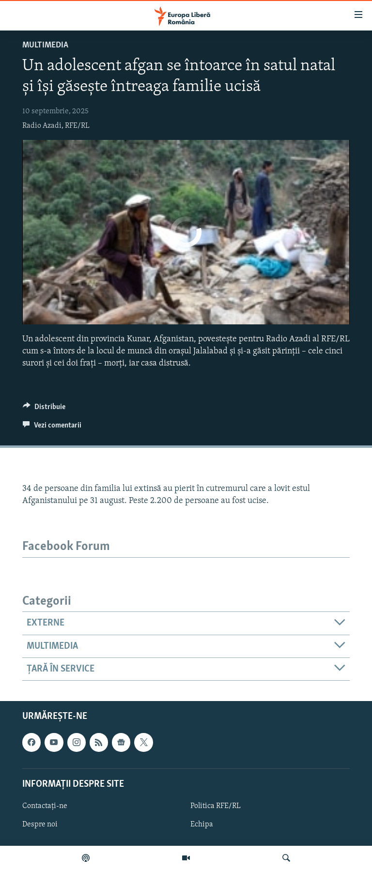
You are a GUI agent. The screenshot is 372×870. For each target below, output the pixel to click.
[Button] (44, 409)
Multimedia (45, 45)
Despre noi (40, 824)
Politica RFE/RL (215, 806)
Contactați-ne (44, 806)
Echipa (201, 824)
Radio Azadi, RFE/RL (56, 126)
